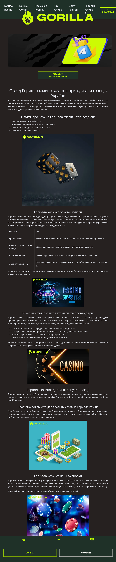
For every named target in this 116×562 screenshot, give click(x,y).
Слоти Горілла (73, 8)
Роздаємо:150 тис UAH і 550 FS (58, 75)
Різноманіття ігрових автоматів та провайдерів (34, 124)
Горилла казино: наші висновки (26, 130)
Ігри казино (58, 8)
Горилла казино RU (90, 10)
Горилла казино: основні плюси (26, 121)
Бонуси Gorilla (23, 8)
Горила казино (8, 8)
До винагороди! (108, 11)
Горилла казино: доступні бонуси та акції (31, 127)
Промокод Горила (41, 8)
